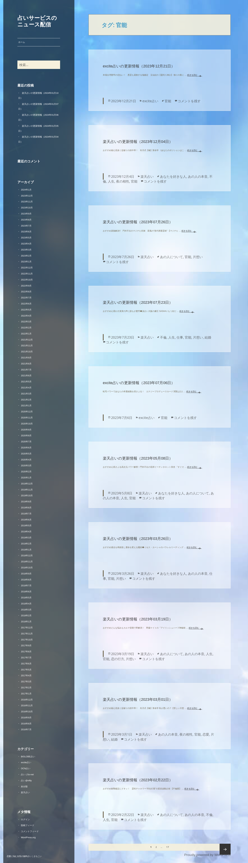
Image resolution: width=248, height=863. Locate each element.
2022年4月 (26, 315)
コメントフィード (30, 831)
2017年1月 (26, 693)
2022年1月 (26, 333)
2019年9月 (26, 501)
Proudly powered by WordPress (207, 855)
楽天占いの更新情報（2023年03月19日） (138, 619)
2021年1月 (26, 405)
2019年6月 (26, 519)
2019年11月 (27, 489)
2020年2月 (26, 471)
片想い (198, 256)
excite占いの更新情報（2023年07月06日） (139, 383)
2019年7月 (26, 513)
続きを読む (194, 75)
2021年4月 (26, 387)
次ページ (225, 849)
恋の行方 (117, 658)
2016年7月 (26, 729)
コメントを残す (189, 101)
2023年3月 (26, 249)
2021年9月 (26, 357)
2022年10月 (27, 279)
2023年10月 (27, 207)
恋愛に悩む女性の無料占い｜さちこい (24, 856)
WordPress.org (28, 837)
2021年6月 (26, 375)
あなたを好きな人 (173, 176)
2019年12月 (27, 483)
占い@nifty (26, 780)
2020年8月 (26, 435)
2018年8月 (26, 579)
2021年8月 (26, 363)
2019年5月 (26, 525)
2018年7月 (26, 585)
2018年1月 (26, 621)
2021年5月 (26, 381)
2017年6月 (26, 663)
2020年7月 (26, 441)
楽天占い (25, 792)
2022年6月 (26, 303)
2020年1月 (26, 477)
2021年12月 (27, 339)
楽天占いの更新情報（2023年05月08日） (138, 458)
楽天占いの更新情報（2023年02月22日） (138, 780)
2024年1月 (26, 189)
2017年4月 (26, 675)
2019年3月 (26, 537)
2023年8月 (26, 219)
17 (167, 847)
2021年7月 (26, 369)
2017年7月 (26, 657)
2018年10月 (27, 567)
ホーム (21, 42)
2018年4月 (26, 603)
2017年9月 (26, 645)
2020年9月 (26, 429)
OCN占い (25, 768)
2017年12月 (27, 627)
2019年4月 (26, 531)
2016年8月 (26, 723)
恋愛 (206, 734)
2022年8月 (26, 291)
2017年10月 (27, 639)
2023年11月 (27, 201)
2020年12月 (27, 411)
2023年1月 (26, 261)
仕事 (180, 337)
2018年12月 (27, 555)
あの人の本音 (198, 176)
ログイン (25, 819)
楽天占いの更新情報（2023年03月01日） (138, 699)
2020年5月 (26, 453)
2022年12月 (27, 267)
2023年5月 (26, 237)
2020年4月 (26, 459)
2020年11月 (27, 417)
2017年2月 (26, 687)
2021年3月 (26, 393)
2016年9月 (26, 717)
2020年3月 (26, 465)
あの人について (171, 256)
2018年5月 (26, 597)
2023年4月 (26, 243)
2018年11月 (27, 561)
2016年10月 (27, 711)
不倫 (163, 337)
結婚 (208, 337)
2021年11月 (27, 345)
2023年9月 (26, 213)
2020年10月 (27, 423)
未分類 (24, 786)
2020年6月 (26, 447)
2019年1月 (26, 549)
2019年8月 (26, 507)
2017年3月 (26, 681)
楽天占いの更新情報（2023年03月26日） (138, 538)
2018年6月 (26, 591)
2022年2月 (26, 327)
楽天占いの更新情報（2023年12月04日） (138, 141)
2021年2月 (26, 399)
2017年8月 (26, 651)
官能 (168, 101)
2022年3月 (26, 321)
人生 (111, 181)
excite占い (26, 762)
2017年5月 (26, 669)
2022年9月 (26, 285)
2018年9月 (26, 573)
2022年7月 (26, 297)
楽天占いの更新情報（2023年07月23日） (138, 302)
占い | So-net (27, 774)
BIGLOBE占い (28, 756)
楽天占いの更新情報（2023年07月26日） (138, 222)
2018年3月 (26, 609)
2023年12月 (27, 195)
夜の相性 (122, 181)
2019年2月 (26, 543)
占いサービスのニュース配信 (37, 21)
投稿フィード (27, 825)
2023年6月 (26, 231)
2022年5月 (26, 309)
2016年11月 (27, 705)
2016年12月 (27, 699)
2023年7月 (26, 225)
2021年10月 (27, 351)
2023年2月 (26, 255)
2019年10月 (27, 495)
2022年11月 (27, 273)
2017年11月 (27, 633)
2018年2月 (26, 615)
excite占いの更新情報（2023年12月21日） (139, 66)
